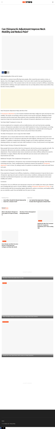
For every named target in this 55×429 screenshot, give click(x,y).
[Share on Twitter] (5, 72)
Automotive (5, 321)
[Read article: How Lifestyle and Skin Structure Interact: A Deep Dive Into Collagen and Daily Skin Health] (10, 237)
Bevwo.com (7, 423)
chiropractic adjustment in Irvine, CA (41, 186)
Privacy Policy (12, 423)
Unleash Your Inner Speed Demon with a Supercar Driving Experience (18, 355)
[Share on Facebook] (3, 72)
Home (3, 421)
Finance (4, 283)
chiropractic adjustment (8, 113)
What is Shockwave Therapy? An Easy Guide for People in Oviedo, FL (10, 213)
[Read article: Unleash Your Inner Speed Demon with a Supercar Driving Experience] (27, 339)
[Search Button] (52, 2)
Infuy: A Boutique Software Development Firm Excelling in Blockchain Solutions (20, 316)
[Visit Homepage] (27, 2)
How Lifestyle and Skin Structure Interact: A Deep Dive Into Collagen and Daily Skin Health (10, 245)
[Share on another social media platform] (8, 72)
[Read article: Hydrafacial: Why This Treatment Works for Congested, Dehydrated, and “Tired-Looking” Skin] (46, 216)
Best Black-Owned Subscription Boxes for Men (13, 277)
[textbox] (27, 133)
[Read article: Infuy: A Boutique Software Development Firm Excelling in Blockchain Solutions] (27, 300)
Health (40, 220)
